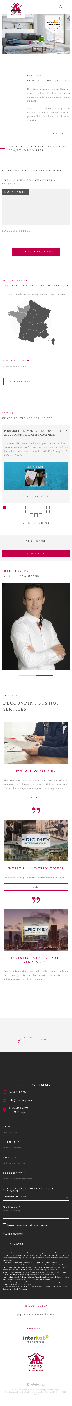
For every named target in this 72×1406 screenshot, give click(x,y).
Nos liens (49, 1392)
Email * (10, 1157)
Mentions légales (36, 1392)
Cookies (36, 1395)
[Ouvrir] (61, 7)
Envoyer (17, 1244)
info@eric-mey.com (20, 1100)
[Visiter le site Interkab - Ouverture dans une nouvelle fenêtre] (36, 1339)
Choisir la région (18, 360)
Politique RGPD (60, 1392)
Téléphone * (14, 1173)
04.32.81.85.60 (17, 1092)
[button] (30, 42)
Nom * (8, 1126)
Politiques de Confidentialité (45, 1286)
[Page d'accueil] (16, 9)
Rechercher (20, 381)
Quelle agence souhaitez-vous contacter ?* (28, 1190)
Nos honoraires (11, 1392)
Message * (12, 1207)
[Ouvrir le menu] (68, 7)
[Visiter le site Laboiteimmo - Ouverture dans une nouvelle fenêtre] (36, 1384)
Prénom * (11, 1142)
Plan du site (23, 1392)
